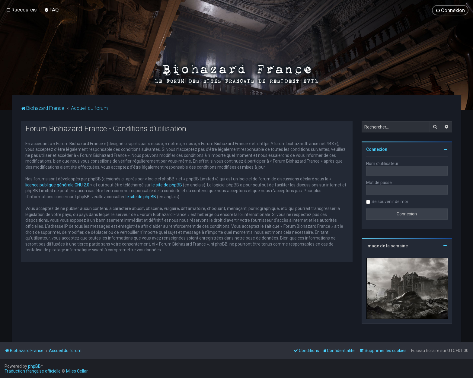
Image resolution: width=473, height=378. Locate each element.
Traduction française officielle (33, 371)
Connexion (376, 149)
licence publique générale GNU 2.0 (57, 185)
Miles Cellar (77, 371)
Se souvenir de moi (390, 201)
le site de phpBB (167, 185)
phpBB (34, 366)
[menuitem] (51, 9)
